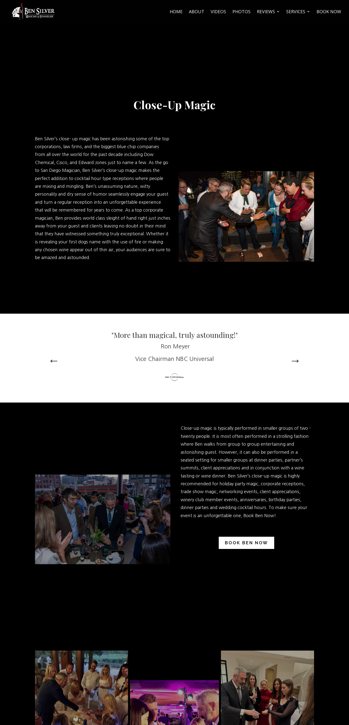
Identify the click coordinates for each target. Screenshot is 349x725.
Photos (241, 12)
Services (295, 12)
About (196, 12)
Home (176, 12)
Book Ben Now (246, 542)
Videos (218, 12)
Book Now (328, 12)
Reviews (266, 12)
